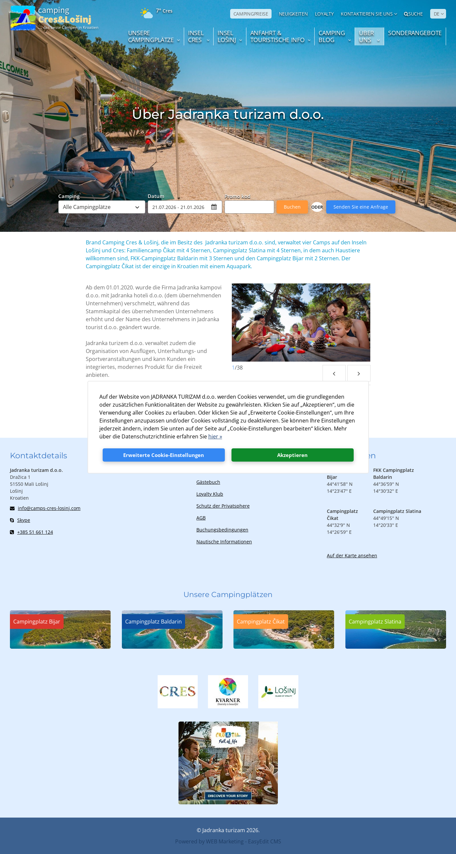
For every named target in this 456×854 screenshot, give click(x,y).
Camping (68, 196)
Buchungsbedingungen (222, 530)
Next (359, 373)
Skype (20, 520)
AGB (201, 518)
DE (436, 14)
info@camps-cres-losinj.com (45, 508)
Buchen (292, 207)
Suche (413, 14)
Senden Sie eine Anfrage (360, 207)
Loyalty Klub (209, 494)
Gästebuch (208, 482)
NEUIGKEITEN (293, 14)
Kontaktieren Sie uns (366, 14)
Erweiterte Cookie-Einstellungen (163, 455)
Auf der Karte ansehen (352, 555)
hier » (215, 436)
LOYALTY (324, 14)
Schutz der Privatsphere (223, 506)
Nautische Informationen (224, 541)
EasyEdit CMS (264, 841)
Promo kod (237, 196)
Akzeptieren (292, 455)
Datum (156, 196)
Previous (334, 373)
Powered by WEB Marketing (209, 841)
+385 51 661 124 (31, 532)
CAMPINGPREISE (250, 14)
